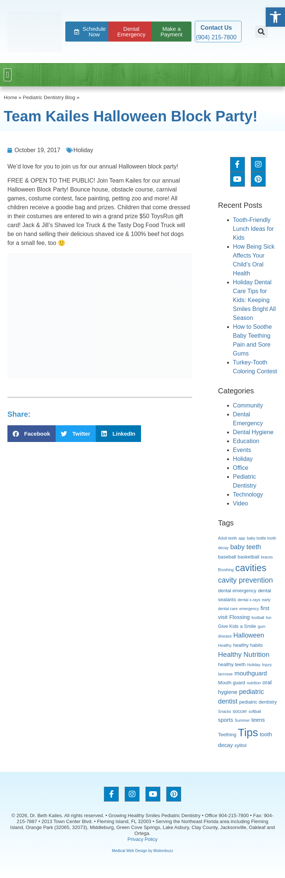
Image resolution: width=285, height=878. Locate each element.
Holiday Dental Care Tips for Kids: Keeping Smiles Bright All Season (254, 300)
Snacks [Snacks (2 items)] (224, 711)
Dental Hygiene (253, 432)
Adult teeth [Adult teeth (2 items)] (227, 538)
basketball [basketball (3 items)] (248, 557)
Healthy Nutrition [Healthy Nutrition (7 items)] (244, 654)
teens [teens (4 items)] (258, 720)
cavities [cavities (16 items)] (250, 568)
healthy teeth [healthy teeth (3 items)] (232, 664)
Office (241, 468)
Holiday (83, 150)
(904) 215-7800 (216, 37)
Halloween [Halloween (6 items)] (248, 635)
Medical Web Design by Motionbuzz (142, 851)
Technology (248, 494)
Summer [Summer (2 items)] (242, 720)
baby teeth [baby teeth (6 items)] (245, 547)
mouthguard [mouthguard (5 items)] (251, 673)
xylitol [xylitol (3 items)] (240, 745)
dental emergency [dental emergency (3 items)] (237, 590)
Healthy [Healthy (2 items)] (225, 645)
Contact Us (216, 27)
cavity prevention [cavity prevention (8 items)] (245, 580)
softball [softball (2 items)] (255, 711)
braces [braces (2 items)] (267, 557)
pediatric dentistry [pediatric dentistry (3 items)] (258, 702)
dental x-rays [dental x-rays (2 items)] (249, 599)
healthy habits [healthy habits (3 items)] (248, 645)
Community (248, 405)
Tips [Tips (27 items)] (248, 732)
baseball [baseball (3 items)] (227, 557)
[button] (261, 32)
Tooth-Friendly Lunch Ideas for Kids (253, 229)
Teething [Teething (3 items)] (227, 734)
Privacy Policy (143, 839)
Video (240, 503)
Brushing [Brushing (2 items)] (226, 569)
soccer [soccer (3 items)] (240, 711)
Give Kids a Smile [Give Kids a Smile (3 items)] (237, 626)
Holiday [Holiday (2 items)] (254, 664)
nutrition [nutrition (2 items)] (254, 683)
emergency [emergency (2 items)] (249, 608)
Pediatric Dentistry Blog (49, 97)
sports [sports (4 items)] (225, 720)
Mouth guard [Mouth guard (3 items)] (231, 682)
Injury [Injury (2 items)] (267, 664)
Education (246, 441)
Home (10, 97)
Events (242, 450)
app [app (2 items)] (242, 538)
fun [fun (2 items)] (268, 617)
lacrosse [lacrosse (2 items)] (225, 674)
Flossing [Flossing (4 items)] (239, 617)
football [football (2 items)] (258, 617)
